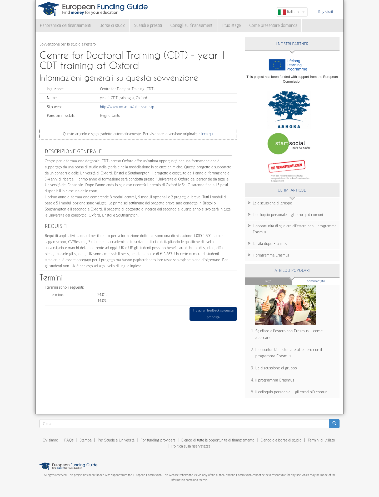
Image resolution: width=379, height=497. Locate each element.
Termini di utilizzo (321, 440)
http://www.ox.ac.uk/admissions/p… (128, 107)
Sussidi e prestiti (148, 25)
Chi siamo (50, 440)
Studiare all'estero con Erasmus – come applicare (289, 334)
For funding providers (158, 440)
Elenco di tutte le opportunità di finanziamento (218, 440)
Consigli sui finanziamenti (191, 25)
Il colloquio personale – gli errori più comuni (288, 215)
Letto (268, 281)
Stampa (85, 440)
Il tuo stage (231, 25)
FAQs (68, 440)
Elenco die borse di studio (281, 440)
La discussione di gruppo (272, 203)
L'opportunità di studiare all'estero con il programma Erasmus (294, 229)
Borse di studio (112, 25)
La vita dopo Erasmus (270, 244)
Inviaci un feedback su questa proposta (213, 313)
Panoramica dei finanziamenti (65, 25)
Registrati (325, 12)
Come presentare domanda (273, 25)
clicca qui (205, 134)
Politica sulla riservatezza (190, 446)
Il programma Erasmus (271, 255)
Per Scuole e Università (116, 440)
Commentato (323, 281)
